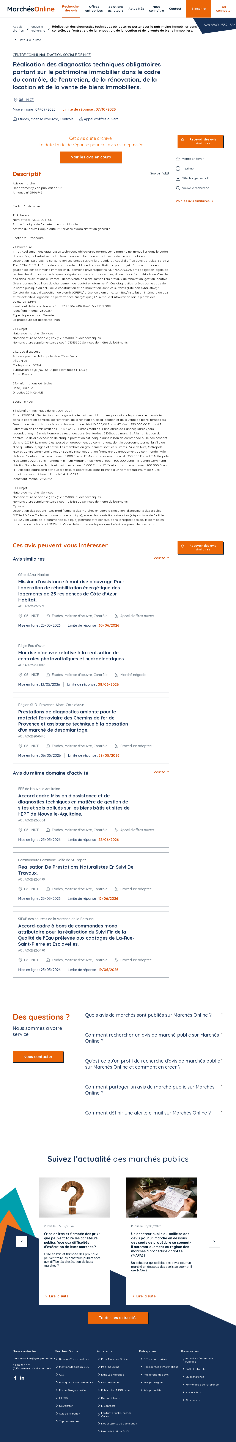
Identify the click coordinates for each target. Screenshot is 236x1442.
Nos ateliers (191, 1392)
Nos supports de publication (117, 1423)
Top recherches (67, 1421)
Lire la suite (56, 1296)
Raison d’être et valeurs (72, 1359)
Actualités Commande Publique (197, 1360)
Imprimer (188, 168)
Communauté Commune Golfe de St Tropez (52, 860)
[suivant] (214, 1241)
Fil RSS (61, 1398)
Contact (175, 9)
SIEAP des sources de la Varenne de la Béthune (56, 919)
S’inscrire (199, 9)
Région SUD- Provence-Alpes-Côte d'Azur (51, 705)
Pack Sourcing (108, 1367)
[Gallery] (118, 1241)
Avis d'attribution (67, 1413)
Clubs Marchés (192, 1376)
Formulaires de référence (200, 1384)
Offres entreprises (94, 9)
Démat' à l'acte (108, 1398)
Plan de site (190, 1400)
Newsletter (64, 1405)
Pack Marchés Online (112, 1359)
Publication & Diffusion (113, 1390)
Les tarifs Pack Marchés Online (114, 1414)
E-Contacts (106, 1405)
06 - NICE (26, 100)
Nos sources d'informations (158, 1367)
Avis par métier (151, 1390)
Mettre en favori (193, 159)
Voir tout (161, 558)
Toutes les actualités (118, 1317)
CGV (60, 1374)
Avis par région (151, 1382)
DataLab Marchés (110, 1374)
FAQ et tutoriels (193, 1369)
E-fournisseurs (108, 1382)
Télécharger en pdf (195, 178)
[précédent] (21, 1241)
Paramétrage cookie (70, 1390)
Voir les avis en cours (91, 157)
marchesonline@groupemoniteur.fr (35, 1358)
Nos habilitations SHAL (113, 1431)
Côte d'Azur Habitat (33, 575)
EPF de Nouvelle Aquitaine (39, 789)
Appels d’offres (18, 28)
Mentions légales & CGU (72, 1367)
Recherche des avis (153, 1374)
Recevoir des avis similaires (202, 141)
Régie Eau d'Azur (31, 646)
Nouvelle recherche (38, 28)
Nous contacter (38, 1056)
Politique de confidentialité (74, 1382)
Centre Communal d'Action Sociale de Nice (52, 55)
